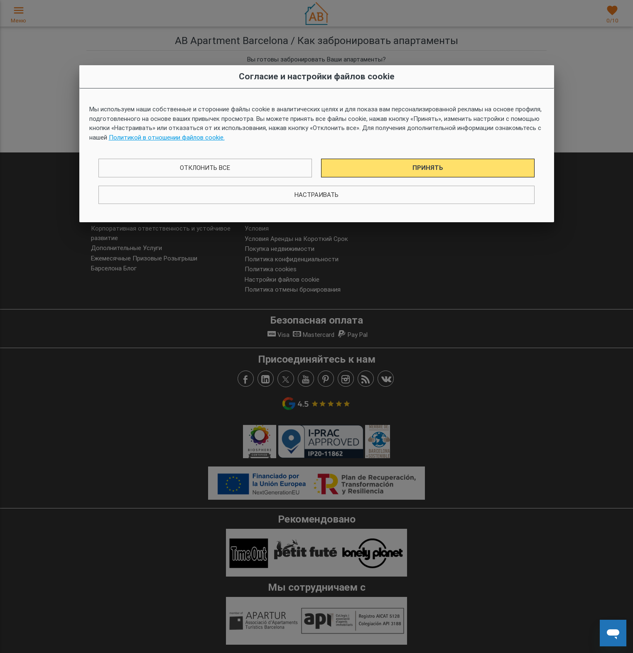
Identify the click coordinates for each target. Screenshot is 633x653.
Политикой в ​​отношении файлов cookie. (167, 137)
